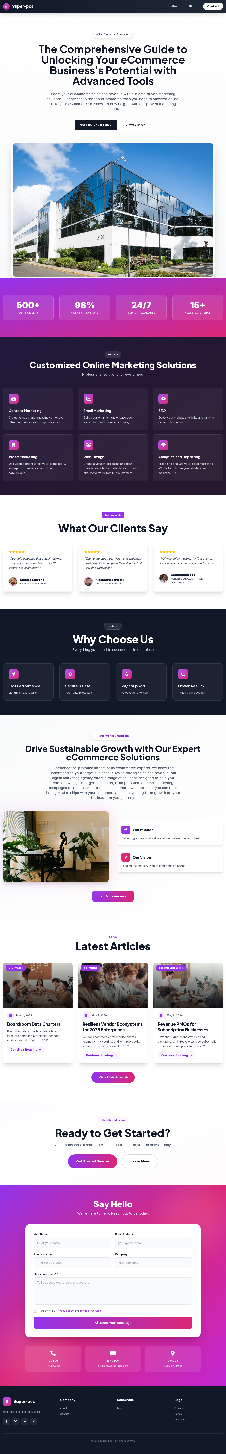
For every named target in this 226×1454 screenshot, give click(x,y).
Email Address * (125, 1234)
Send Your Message (113, 1323)
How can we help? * (46, 1273)
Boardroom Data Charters (34, 1024)
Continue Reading (26, 1049)
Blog (192, 6)
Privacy (178, 1408)
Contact (213, 6)
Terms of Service (90, 1310)
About (175, 6)
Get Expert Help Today (95, 124)
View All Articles (113, 1077)
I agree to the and (70, 1310)
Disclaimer (180, 1419)
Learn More (139, 1161)
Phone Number (43, 1254)
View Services (135, 125)
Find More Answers (113, 896)
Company (121, 1254)
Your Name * (41, 1234)
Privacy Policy (65, 1310)
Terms (178, 1413)
